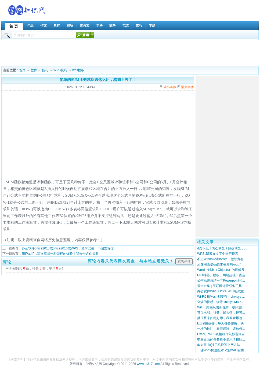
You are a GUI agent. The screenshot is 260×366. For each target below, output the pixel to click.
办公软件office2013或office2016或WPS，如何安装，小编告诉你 (68, 248)
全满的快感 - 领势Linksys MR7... (220, 302)
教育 (34, 70)
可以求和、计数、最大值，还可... (221, 313)
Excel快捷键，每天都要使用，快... (221, 323)
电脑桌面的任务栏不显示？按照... (221, 339)
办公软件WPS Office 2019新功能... (222, 291)
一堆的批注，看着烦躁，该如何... (221, 329)
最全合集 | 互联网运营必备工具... (220, 286)
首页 (22, 70)
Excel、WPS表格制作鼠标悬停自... (222, 334)
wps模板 (78, 70)
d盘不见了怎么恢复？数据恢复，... (222, 248)
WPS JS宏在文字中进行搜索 (217, 254)
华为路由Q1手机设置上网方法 (218, 345)
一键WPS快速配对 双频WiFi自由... (222, 350)
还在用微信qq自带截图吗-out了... (220, 264)
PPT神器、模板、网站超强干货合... (222, 275)
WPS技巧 (60, 70)
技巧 (45, 70)
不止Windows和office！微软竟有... (221, 259)
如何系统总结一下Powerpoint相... (221, 280)
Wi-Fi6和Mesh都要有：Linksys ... (221, 296)
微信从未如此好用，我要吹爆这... (221, 318)
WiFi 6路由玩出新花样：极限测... (220, 307)
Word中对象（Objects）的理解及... (222, 270)
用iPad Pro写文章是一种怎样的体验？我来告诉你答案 (60, 254)
